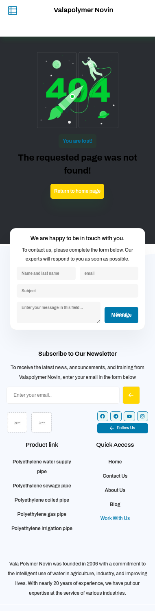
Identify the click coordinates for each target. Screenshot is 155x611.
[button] (122, 428)
